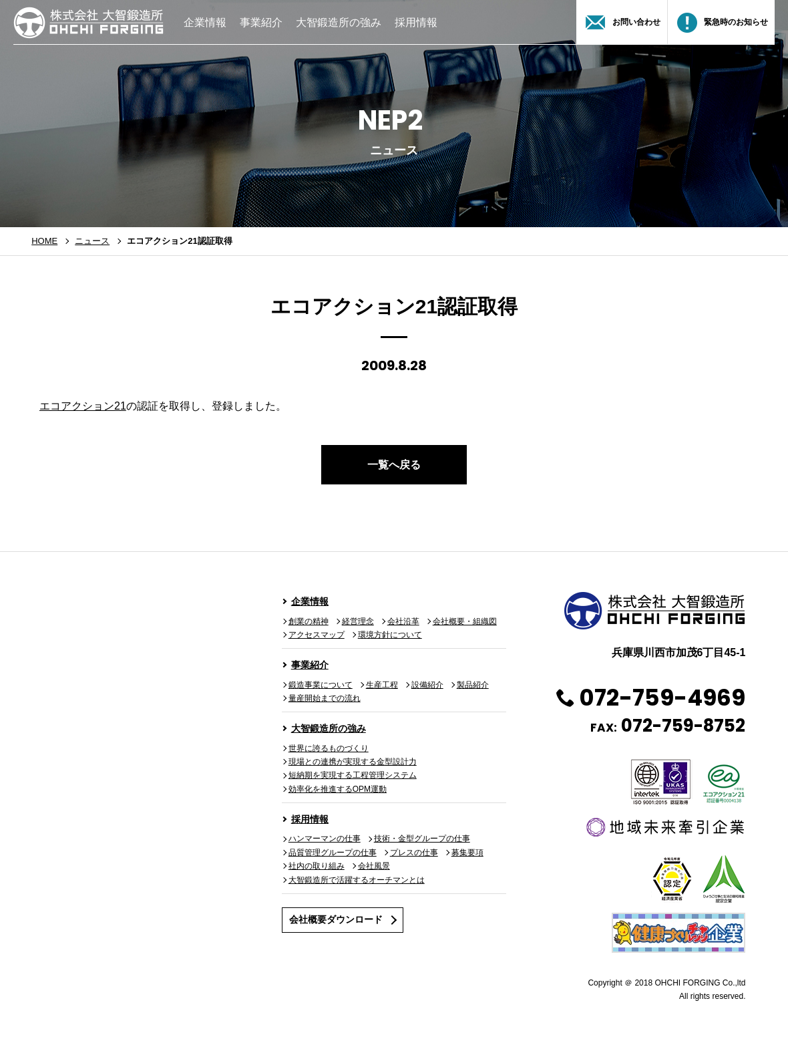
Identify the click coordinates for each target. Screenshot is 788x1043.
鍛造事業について (320, 685)
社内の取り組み (316, 866)
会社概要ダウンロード (336, 919)
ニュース (92, 241)
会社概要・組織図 (465, 621)
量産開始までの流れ (324, 698)
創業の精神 (308, 621)
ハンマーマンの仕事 (324, 838)
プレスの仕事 (414, 852)
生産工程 (382, 685)
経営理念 (358, 621)
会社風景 (374, 866)
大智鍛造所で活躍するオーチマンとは (356, 880)
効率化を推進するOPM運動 (337, 789)
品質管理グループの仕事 (332, 852)
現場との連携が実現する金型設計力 (352, 761)
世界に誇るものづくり (328, 748)
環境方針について (390, 634)
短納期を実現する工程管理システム (352, 775)
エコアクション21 (82, 406)
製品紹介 (473, 685)
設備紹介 (427, 685)
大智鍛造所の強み (338, 22)
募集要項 (467, 852)
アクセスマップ (316, 634)
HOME (44, 241)
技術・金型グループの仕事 (422, 838)
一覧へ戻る (394, 464)
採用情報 (416, 22)
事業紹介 (261, 22)
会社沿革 (403, 621)
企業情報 (205, 22)
